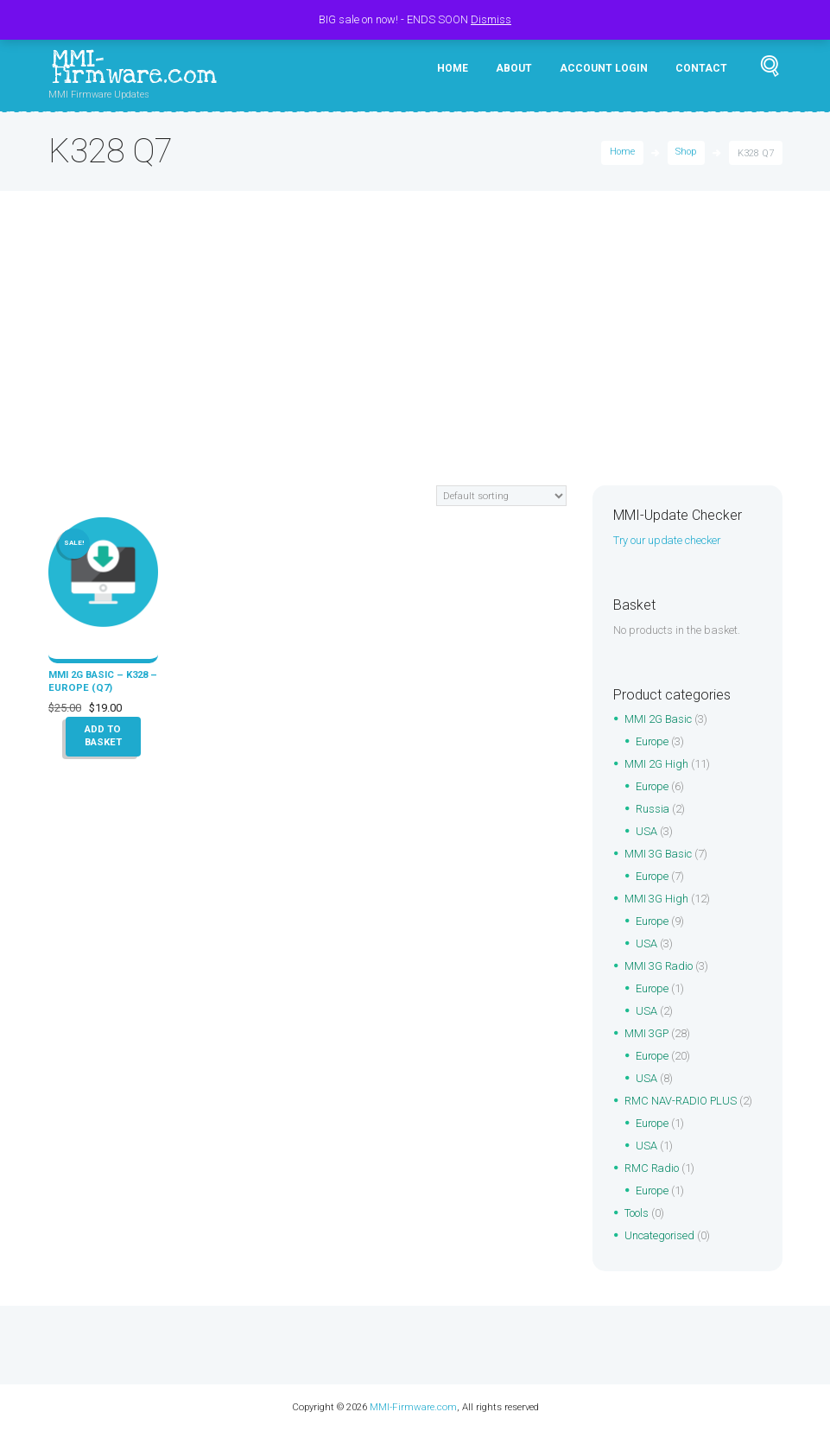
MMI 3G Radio (659, 966)
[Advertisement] (415, 356)
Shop (685, 153)
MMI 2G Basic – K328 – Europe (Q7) (99, 680)
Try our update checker (668, 540)
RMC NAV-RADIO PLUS (681, 1101)
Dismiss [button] (491, 19)
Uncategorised (660, 1236)
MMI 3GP (646, 1034)
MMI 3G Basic (658, 854)
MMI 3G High (656, 899)
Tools (636, 1213)
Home (452, 68)
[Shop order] (501, 495)
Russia (653, 809)
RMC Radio (652, 1168)
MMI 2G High (656, 764)
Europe (652, 742)
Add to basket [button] (103, 736)
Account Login (604, 68)
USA (646, 832)
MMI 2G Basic (658, 719)
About (514, 68)
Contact (701, 68)
